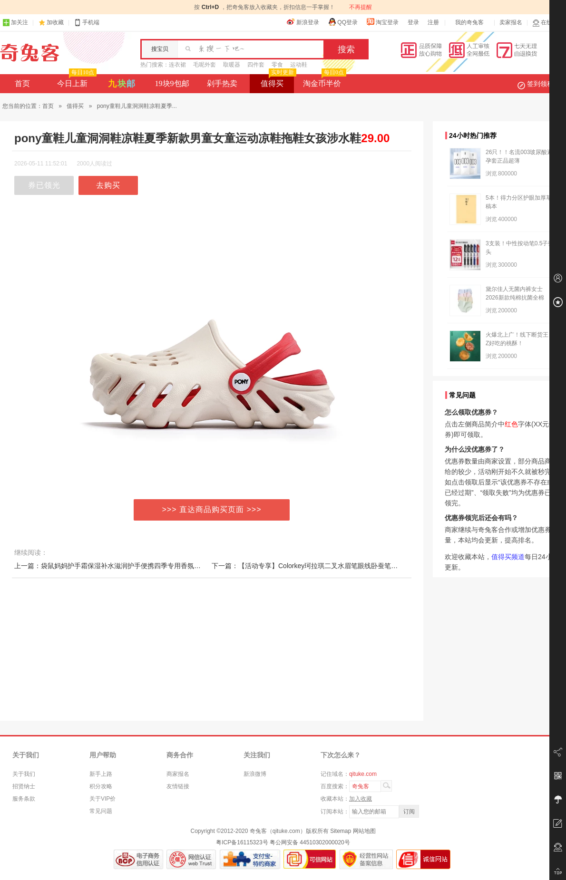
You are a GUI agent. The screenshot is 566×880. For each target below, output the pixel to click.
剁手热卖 (222, 83)
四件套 (255, 64)
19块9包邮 (172, 83)
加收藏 (55, 22)
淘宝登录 (382, 22)
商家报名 (177, 774)
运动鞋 (298, 64)
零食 (277, 64)
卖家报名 (510, 22)
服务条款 (23, 798)
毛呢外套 (204, 64)
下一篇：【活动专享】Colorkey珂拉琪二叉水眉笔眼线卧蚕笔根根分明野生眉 (325, 566)
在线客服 (548, 22)
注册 (433, 22)
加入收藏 (360, 798)
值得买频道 (508, 557)
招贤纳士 (23, 786)
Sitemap (340, 831)
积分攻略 (100, 786)
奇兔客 (29, 52)
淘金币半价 (323, 80)
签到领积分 (540, 83)
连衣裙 (177, 64)
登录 (413, 22)
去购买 (108, 185)
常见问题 (100, 811)
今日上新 (76, 80)
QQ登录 (343, 22)
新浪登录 (303, 22)
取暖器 (231, 64)
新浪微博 (255, 774)
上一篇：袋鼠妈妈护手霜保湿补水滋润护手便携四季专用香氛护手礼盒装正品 (127, 566)
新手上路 (100, 774)
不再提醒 (360, 7)
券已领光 (44, 185)
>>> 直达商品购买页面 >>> (212, 509)
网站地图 (364, 831)
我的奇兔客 (469, 22)
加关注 (15, 22)
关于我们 (23, 774)
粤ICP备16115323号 (242, 842)
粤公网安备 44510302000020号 (310, 842)
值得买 (277, 80)
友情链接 (177, 786)
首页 (22, 83)
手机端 (86, 22)
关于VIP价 (102, 798)
